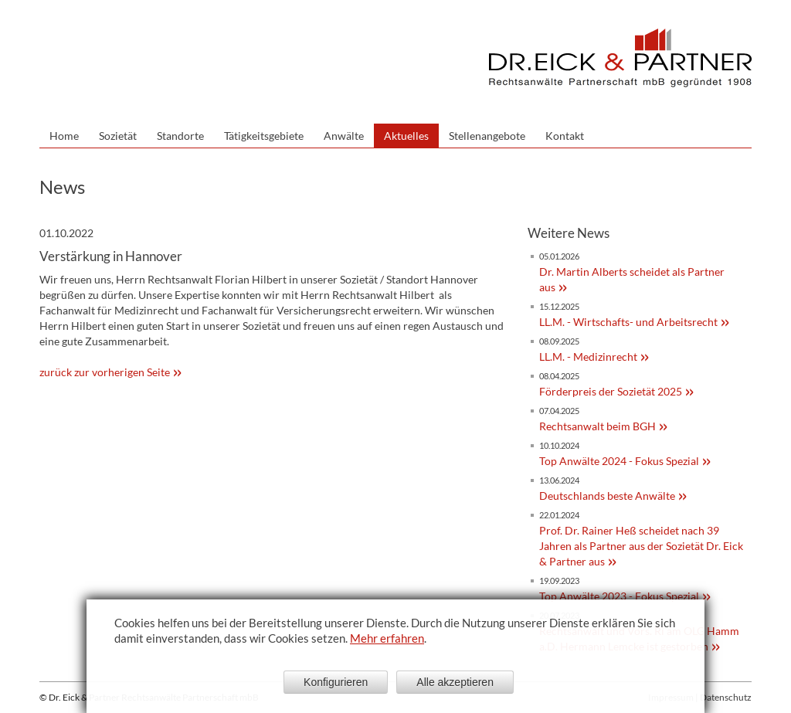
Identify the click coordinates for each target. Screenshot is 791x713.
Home (64, 135)
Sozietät (118, 135)
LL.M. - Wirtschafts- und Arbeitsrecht (628, 321)
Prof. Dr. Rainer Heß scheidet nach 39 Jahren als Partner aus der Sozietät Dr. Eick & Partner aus (641, 546)
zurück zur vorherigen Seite (104, 372)
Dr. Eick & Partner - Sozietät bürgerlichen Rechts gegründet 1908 (620, 58)
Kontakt (564, 135)
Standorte (180, 135)
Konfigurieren (336, 682)
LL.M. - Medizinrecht (588, 356)
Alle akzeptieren (455, 682)
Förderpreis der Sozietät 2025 (610, 391)
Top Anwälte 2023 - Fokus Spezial (619, 596)
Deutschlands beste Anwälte (607, 495)
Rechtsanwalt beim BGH (597, 426)
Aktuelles (406, 135)
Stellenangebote (487, 135)
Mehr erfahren (387, 638)
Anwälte (344, 135)
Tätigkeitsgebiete (264, 135)
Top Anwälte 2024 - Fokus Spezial (619, 460)
